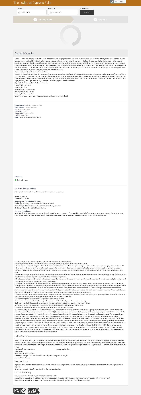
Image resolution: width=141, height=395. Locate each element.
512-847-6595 (23, 115)
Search (86, 12)
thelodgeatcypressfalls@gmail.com (30, 117)
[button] (117, 1)
